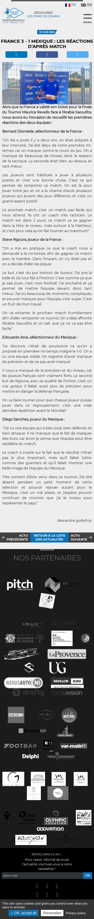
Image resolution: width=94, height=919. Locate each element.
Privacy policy (76, 913)
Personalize (52, 913)
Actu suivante (79, 537)
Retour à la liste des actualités (49, 537)
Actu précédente (17, 537)
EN (86, 5)
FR (70, 5)
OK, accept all (23, 913)
